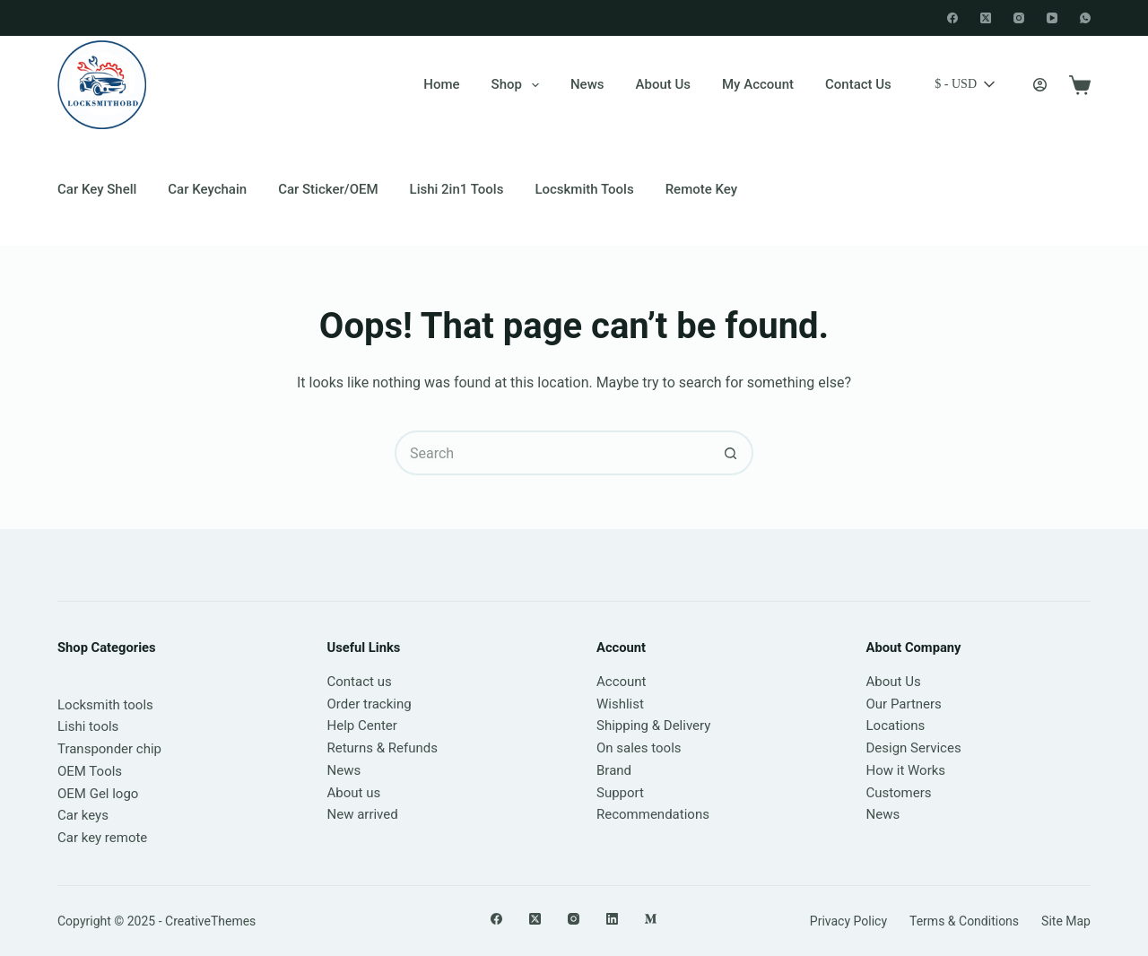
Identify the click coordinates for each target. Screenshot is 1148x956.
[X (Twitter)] (985, 18)
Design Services (913, 748)
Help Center (362, 725)
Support (620, 793)
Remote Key (701, 189)
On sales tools (639, 748)
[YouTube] (1052, 18)
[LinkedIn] (612, 919)
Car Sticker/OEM (328, 189)
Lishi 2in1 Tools (457, 189)
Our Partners (904, 704)
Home (441, 84)
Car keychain (207, 189)
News (587, 84)
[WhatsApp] (1085, 18)
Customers (899, 793)
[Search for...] (552, 452)
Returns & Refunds (382, 748)
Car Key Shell (96, 189)
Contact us (359, 682)
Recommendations (652, 814)
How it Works (906, 770)
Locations (896, 725)
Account (621, 682)
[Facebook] (952, 18)
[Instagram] (1018, 18)
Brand (613, 770)
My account (758, 84)
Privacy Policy (848, 921)
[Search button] (731, 452)
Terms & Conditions (964, 921)
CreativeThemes (210, 921)
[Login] (1040, 84)
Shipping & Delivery (653, 725)
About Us (663, 84)
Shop (518, 85)
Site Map (1066, 921)
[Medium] (651, 919)
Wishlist (620, 704)
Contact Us (858, 84)
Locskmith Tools (584, 189)
